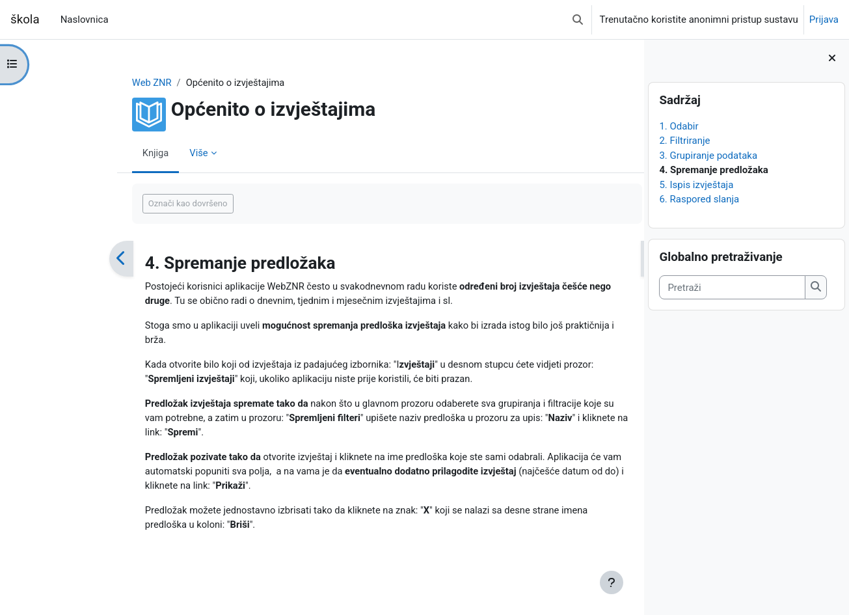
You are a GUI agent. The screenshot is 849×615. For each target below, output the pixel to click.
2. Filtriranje (684, 140)
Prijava (824, 19)
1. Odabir (678, 126)
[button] (578, 19)
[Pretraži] (732, 287)
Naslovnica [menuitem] (85, 19)
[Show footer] (611, 582)
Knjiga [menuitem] (101, 153)
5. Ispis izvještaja (696, 185)
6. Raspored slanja (699, 199)
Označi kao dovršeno (133, 204)
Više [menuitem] (144, 153)
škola (25, 19)
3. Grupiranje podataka (708, 155)
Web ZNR (97, 83)
